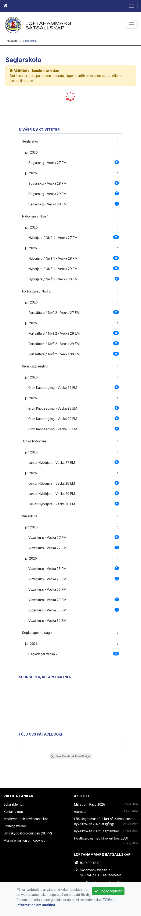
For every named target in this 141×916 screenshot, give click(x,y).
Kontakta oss (13, 812)
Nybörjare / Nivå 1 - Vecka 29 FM (73, 268)
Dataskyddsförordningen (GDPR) (27, 833)
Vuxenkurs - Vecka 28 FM (73, 568)
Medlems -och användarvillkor (25, 819)
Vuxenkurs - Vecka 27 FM (73, 537)
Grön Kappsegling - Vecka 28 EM (73, 408)
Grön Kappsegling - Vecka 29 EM (73, 418)
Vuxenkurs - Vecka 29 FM (47, 590)
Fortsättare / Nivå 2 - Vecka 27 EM (73, 312)
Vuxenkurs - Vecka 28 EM (73, 579)
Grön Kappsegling (35, 366)
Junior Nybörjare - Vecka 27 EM (73, 462)
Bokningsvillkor (14, 826)
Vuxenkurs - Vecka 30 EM (47, 621)
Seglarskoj (30, 141)
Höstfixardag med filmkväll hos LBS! (101, 838)
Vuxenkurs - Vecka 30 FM (73, 610)
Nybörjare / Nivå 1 (35, 216)
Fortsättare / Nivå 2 (36, 291)
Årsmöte (80, 812)
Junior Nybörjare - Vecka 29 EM (73, 493)
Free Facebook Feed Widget (71, 756)
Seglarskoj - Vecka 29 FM (73, 193)
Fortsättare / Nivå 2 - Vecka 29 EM (73, 343)
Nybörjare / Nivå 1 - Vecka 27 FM (73, 237)
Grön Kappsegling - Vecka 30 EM (73, 429)
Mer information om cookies (24, 840)
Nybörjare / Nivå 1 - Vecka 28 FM (73, 258)
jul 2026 (31, 173)
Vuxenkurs (29, 516)
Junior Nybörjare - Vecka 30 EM (73, 504)
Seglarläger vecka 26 (73, 654)
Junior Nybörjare (34, 441)
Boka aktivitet (13, 804)
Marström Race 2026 (89, 804)
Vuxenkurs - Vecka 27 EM (73, 548)
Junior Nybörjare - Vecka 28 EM (73, 483)
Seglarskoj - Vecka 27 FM (73, 162)
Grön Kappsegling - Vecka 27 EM (73, 387)
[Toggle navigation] (132, 6)
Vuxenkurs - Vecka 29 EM (73, 599)
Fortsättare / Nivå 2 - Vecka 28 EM (73, 333)
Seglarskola (30, 40)
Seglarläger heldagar (37, 633)
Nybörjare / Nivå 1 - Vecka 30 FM (73, 279)
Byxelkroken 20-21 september (96, 831)
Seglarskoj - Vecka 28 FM (73, 183)
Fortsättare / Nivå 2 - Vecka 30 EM (73, 354)
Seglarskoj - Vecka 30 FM (73, 204)
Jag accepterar (108, 891)
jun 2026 (31, 152)
